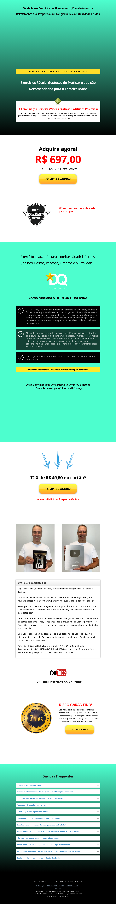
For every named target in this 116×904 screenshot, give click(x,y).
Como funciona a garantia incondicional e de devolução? (40, 798)
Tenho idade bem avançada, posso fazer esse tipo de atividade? (43, 845)
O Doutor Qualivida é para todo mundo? (33, 812)
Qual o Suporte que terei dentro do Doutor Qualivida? (38, 858)
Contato (58, 888)
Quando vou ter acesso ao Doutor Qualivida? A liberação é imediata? (45, 792)
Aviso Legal (40, 886)
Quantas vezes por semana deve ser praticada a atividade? (41, 825)
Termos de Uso (72, 886)
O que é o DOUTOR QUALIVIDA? (29, 785)
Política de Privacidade (55, 886)
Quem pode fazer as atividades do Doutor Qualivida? (38, 818)
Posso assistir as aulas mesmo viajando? (33, 805)
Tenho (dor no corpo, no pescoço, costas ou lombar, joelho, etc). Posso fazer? (48, 831)
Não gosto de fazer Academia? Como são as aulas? (38, 838)
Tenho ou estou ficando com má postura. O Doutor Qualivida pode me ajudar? (49, 851)
